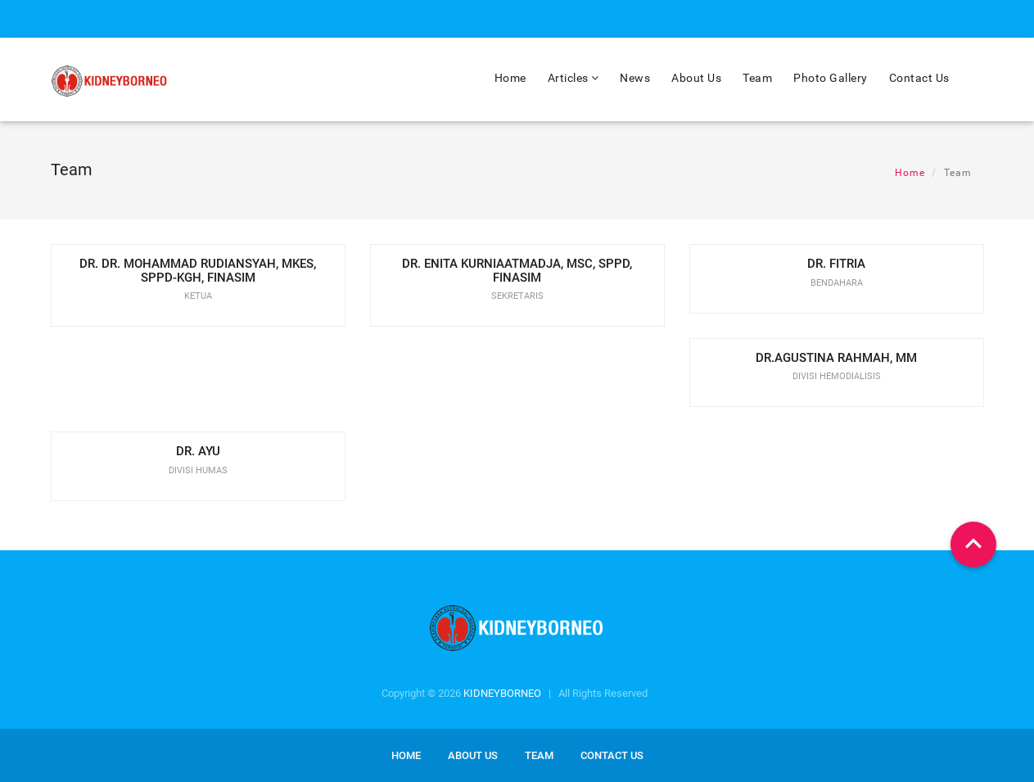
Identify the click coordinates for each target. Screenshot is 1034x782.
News (635, 77)
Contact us (611, 755)
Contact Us (919, 77)
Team (757, 77)
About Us (696, 77)
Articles (573, 77)
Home (510, 77)
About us (473, 755)
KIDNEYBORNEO (502, 693)
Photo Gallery (830, 77)
